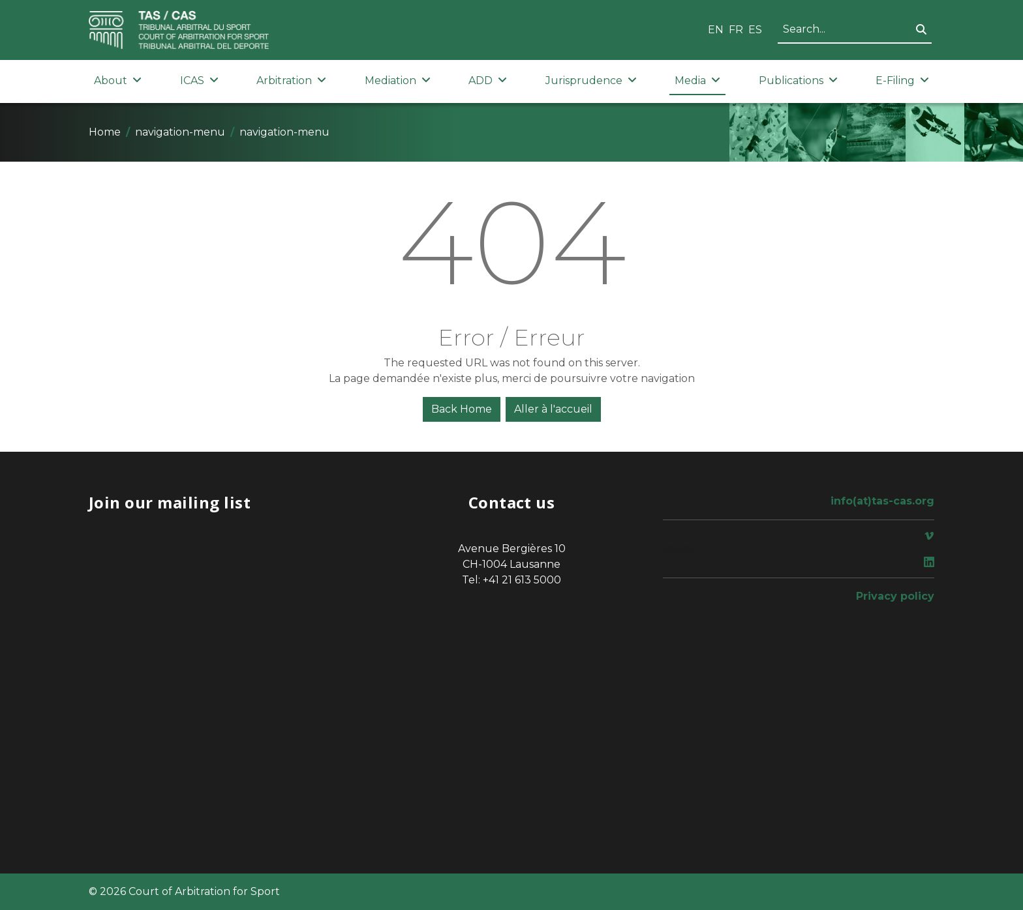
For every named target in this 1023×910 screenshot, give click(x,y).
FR (736, 29)
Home (105, 132)
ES (755, 29)
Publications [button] (798, 80)
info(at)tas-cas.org (882, 501)
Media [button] (697, 80)
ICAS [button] (199, 80)
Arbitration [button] (291, 80)
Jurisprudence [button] (591, 80)
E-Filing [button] (902, 80)
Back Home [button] (461, 409)
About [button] (118, 80)
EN (716, 29)
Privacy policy (895, 596)
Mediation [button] (398, 80)
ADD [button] (487, 80)
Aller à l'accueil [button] (553, 409)
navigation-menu (180, 132)
